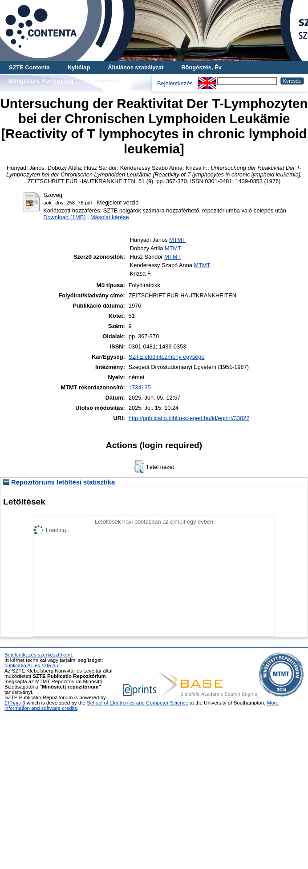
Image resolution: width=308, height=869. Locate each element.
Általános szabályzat (135, 67)
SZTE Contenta (29, 67)
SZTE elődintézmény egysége (167, 356)
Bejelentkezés (175, 83)
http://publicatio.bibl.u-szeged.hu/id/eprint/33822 (189, 418)
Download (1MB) (64, 217)
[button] (139, 466)
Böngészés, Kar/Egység (41, 80)
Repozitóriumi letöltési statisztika (59, 482)
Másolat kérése (109, 217)
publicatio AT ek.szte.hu (31, 665)
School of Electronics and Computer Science (137, 702)
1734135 (140, 387)
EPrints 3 (14, 702)
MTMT (177, 239)
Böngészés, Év (201, 67)
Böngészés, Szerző (117, 80)
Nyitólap (79, 67)
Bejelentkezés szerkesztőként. (38, 654)
